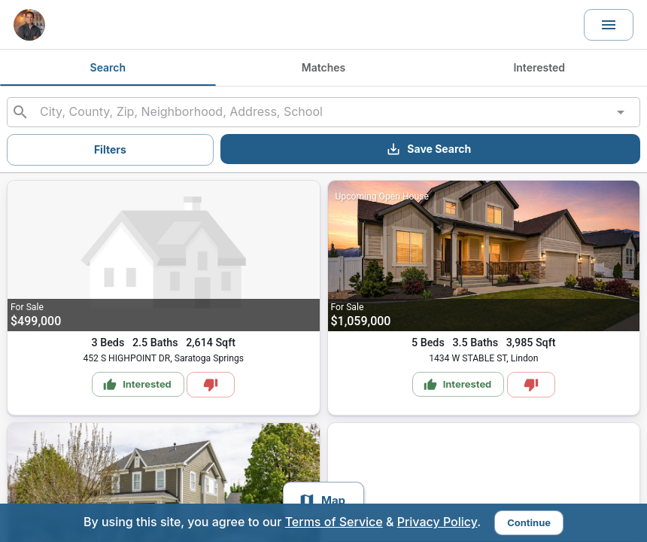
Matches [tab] (324, 68)
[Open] (620, 112)
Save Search (428, 149)
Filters (110, 149)
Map (322, 500)
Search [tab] (108, 68)
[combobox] (323, 112)
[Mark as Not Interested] (211, 384)
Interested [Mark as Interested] (137, 384)
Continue (529, 522)
